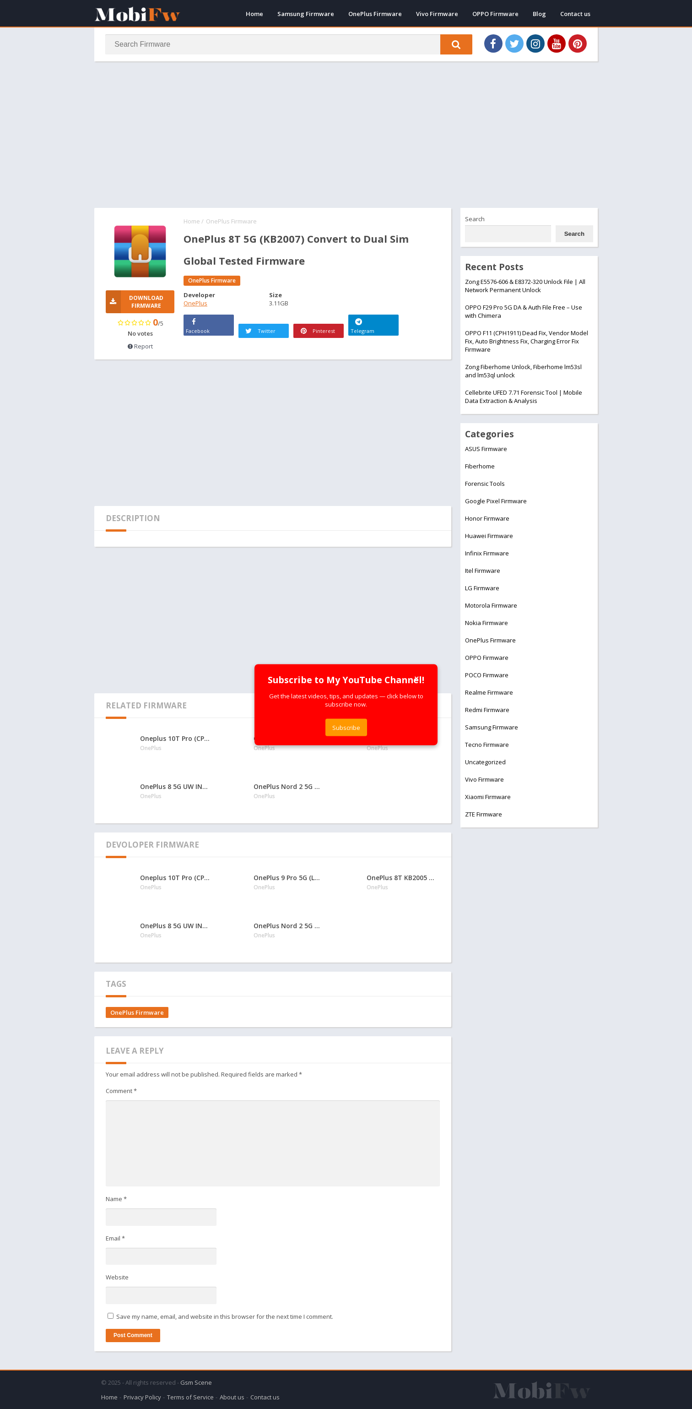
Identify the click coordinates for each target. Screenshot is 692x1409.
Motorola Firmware (491, 605)
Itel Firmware (482, 570)
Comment (121, 1091)
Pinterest (317, 331)
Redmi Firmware (487, 710)
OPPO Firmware (495, 14)
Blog (539, 14)
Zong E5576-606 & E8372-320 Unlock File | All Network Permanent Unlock (525, 285)
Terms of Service (190, 1397)
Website (117, 1277)
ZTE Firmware (483, 814)
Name (116, 1199)
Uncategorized (485, 762)
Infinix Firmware (487, 553)
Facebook (198, 325)
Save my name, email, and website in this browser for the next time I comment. (224, 1316)
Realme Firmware (489, 692)
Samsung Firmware (305, 14)
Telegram (362, 325)
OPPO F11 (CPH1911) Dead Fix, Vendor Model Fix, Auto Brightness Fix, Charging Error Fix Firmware (526, 341)
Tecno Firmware (487, 744)
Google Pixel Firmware (496, 501)
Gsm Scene (196, 1382)
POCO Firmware (486, 675)
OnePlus (195, 303)
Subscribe (346, 727)
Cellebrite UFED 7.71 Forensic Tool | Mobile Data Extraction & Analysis (523, 396)
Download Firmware (134, 301)
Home (254, 14)
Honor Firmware (487, 518)
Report (140, 346)
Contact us (575, 14)
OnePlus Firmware (375, 14)
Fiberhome (480, 466)
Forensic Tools (485, 483)
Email (115, 1238)
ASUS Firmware (486, 449)
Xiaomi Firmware (488, 797)
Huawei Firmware (489, 536)
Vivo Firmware (437, 14)
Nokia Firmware (486, 623)
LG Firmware (482, 588)
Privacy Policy (142, 1397)
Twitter (260, 331)
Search (475, 219)
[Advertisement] (346, 135)
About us (232, 1397)
